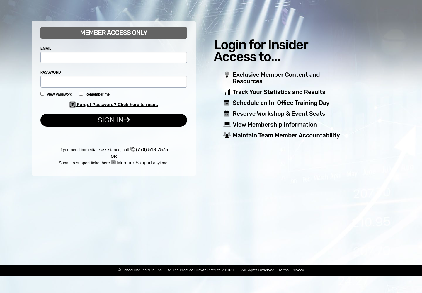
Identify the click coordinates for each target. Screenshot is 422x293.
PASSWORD (50, 72)
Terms (283, 270)
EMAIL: (46, 48)
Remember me (94, 94)
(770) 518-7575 (149, 149)
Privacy (298, 270)
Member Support (131, 162)
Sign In (114, 120)
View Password (56, 94)
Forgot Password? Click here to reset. (113, 104)
